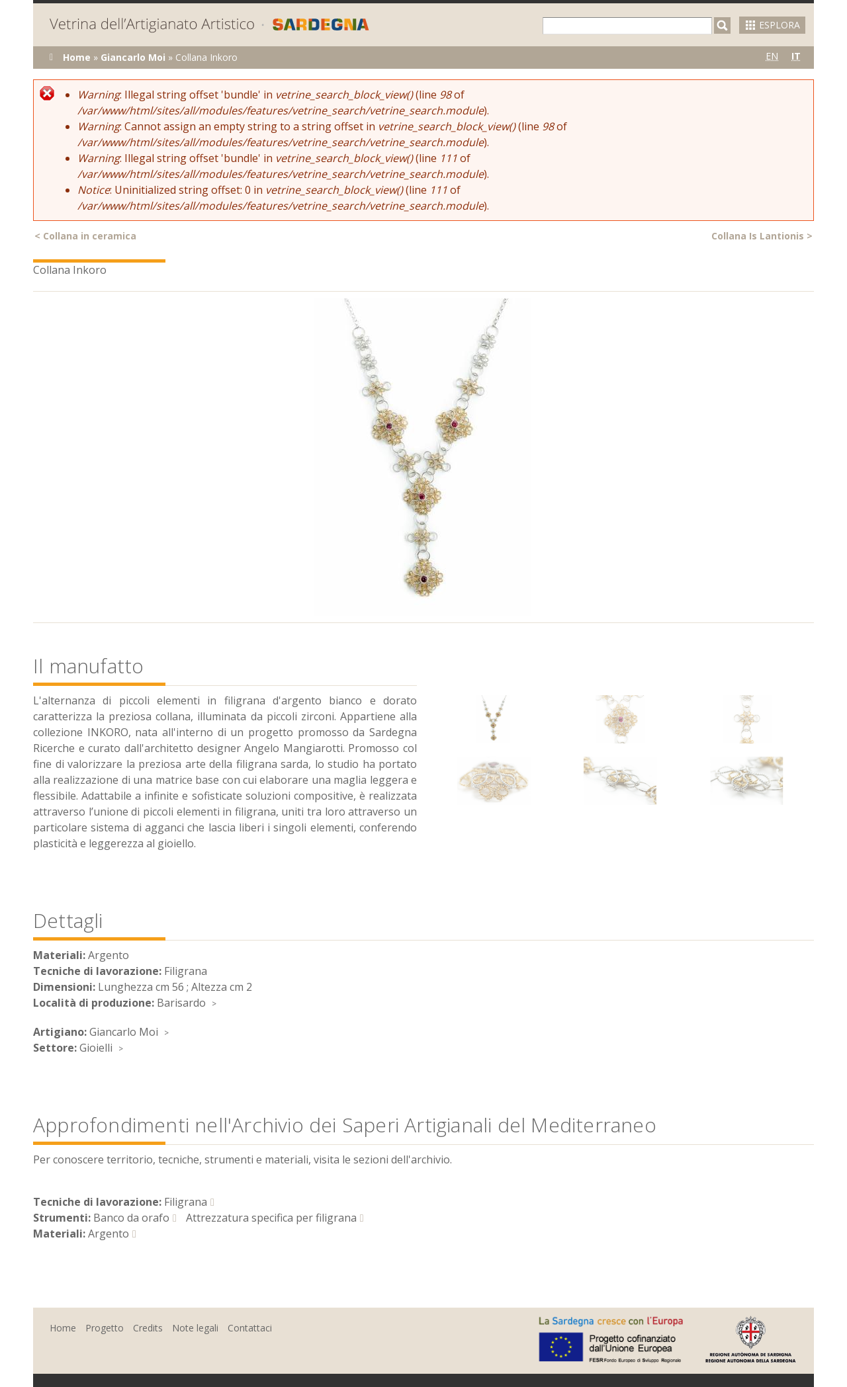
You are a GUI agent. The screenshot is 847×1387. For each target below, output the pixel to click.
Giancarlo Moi (133, 57)
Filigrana (185, 1202)
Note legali (195, 1328)
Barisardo (181, 1002)
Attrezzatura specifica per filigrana (271, 1217)
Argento (108, 1233)
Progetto (104, 1328)
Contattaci (250, 1328)
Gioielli (95, 1047)
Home (77, 57)
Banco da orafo (131, 1217)
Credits (148, 1328)
